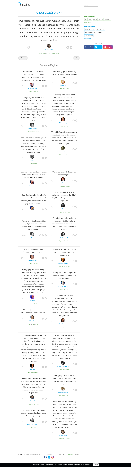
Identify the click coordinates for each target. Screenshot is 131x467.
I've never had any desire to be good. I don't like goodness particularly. (64, 252)
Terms (59, 454)
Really (67, 88)
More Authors (87, 38)
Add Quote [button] (70, 454)
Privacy (64, 454)
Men (32, 427)
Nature (67, 369)
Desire (63, 266)
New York (48, 53)
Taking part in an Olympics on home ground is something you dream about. (64, 275)
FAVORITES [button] (75, 5)
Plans (68, 186)
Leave (33, 189)
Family (95, 19)
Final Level (38, 454)
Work (33, 131)
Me (86, 19)
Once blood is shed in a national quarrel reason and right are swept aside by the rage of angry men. (33, 413)
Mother (101, 19)
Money (67, 395)
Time (40, 53)
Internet (30, 91)
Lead (37, 189)
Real (60, 369)
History (63, 369)
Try (37, 263)
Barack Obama (89, 35)
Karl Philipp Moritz (89, 29)
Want (30, 189)
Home (61, 289)
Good (60, 266)
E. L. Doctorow (89, 32)
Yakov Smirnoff (100, 29)
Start (61, 88)
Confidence (37, 215)
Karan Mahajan (98, 32)
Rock (44, 53)
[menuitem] (59, 454)
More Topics (87, 22)
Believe (30, 372)
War (67, 327)
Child (66, 212)
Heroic (65, 241)
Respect (37, 372)
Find (68, 212)
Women (30, 241)
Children (37, 131)
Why (65, 327)
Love (38, 241)
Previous (23, 58)
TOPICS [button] (36, 5)
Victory (37, 404)
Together (61, 241)
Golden (36, 324)
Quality (34, 263)
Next (75, 58)
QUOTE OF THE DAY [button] (61, 5)
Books (64, 88)
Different (61, 154)
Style (31, 263)
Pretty (33, 163)
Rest (36, 163)
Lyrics (53, 53)
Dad (67, 126)
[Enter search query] (91, 5)
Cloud (37, 91)
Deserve (65, 186)
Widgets (77, 454)
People (30, 131)
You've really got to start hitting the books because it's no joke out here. (64, 74)
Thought (61, 186)
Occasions (107, 19)
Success (33, 215)
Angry (35, 427)
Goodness (67, 266)
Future (28, 215)
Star (37, 304)
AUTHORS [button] (47, 5)
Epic (68, 241)
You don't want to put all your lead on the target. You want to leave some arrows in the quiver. (33, 175)
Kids (64, 126)
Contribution (67, 154)
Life (31, 163)
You (68, 289)
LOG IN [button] (111, 5)
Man (90, 19)
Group (57, 53)
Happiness (61, 212)
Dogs (33, 324)
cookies (42, 464)
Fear (34, 404)
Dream (64, 289)
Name (34, 91)
